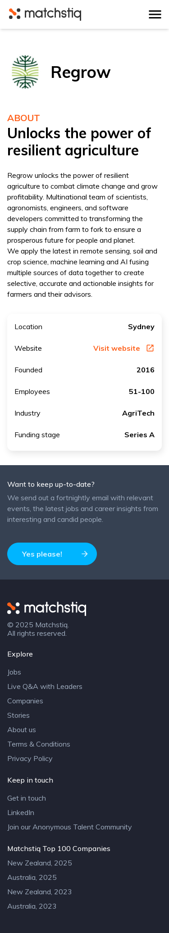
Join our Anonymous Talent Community (69, 826)
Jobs (14, 671)
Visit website (124, 348)
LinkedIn (20, 812)
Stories (18, 715)
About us (21, 729)
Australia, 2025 (32, 877)
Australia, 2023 (32, 905)
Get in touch (26, 797)
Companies (25, 700)
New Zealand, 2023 (39, 891)
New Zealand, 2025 (39, 862)
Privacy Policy (30, 758)
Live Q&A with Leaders (44, 686)
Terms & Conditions (38, 743)
